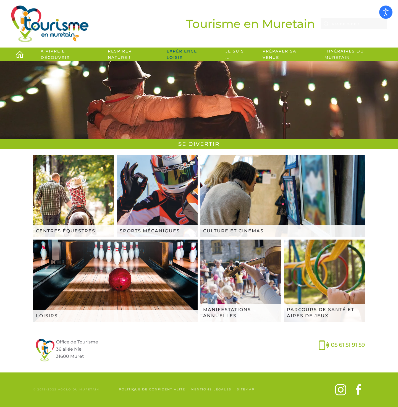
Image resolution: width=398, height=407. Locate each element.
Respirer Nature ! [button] (120, 54)
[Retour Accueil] (49, 24)
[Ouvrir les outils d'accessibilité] (385, 12)
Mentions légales (211, 389)
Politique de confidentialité (152, 389)
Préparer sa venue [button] (279, 54)
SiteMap (246, 389)
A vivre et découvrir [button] (55, 54)
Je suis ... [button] (235, 54)
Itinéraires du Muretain (344, 54)
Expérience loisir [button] (182, 54)
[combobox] (354, 23)
